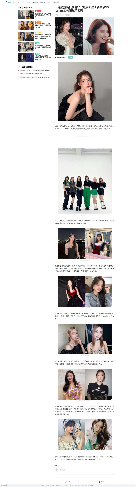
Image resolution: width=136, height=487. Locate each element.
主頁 (17, 2)
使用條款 (42, 485)
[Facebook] (129, 485)
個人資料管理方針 (50, 485)
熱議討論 (43, 2)
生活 (49, 2)
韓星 (28, 2)
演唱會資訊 (55, 2)
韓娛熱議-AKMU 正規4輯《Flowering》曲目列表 (35, 77)
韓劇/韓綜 (35, 2)
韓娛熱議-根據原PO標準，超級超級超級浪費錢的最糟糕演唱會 (35, 70)
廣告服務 (65, 485)
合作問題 (58, 485)
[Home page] (10, 2)
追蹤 (70, 57)
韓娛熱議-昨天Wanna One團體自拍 (31, 73)
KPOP (23, 2)
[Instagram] (134, 485)
